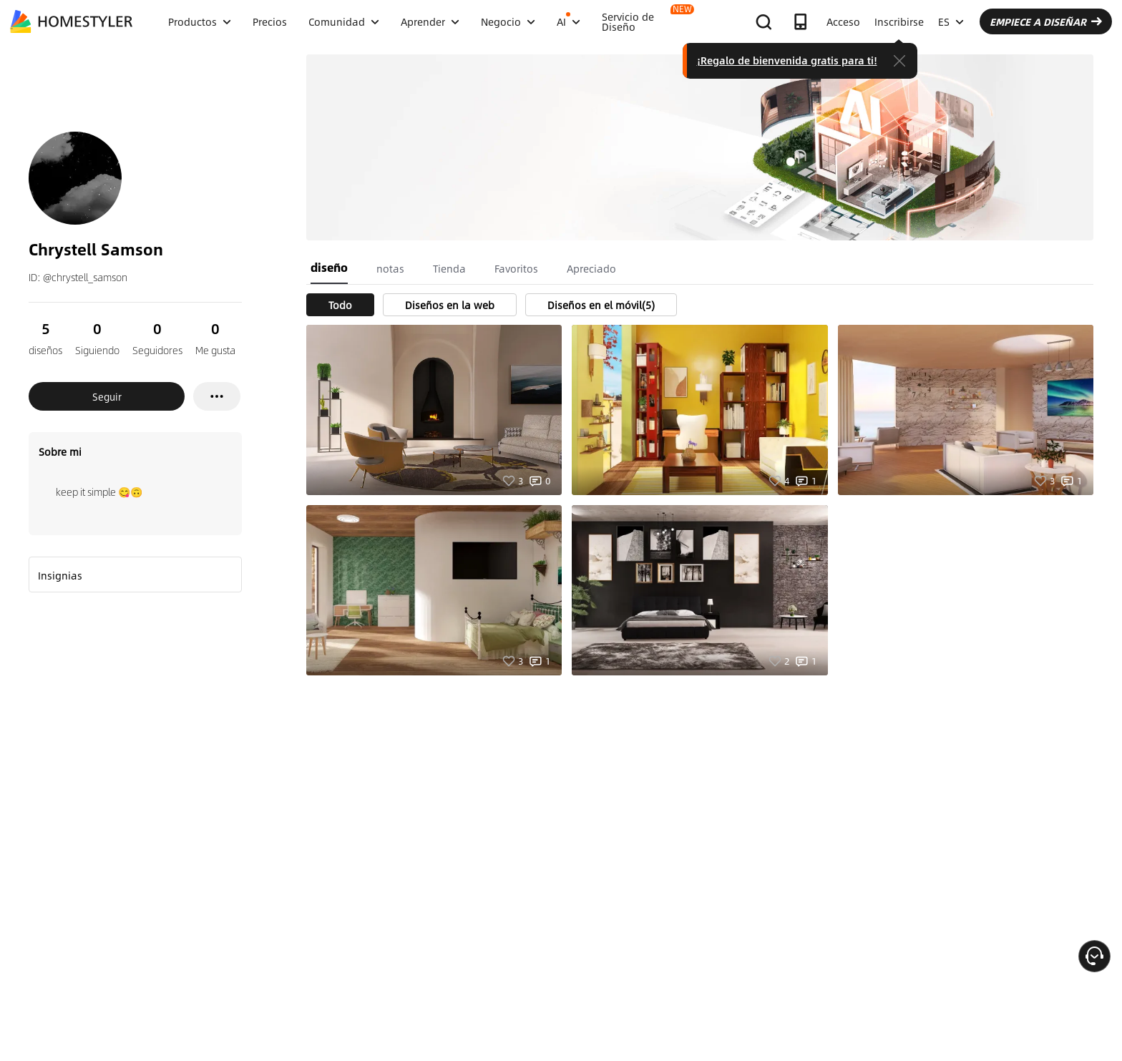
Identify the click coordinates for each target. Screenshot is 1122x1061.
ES (951, 21)
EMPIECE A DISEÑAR (1046, 21)
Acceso (843, 21)
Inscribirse (899, 21)
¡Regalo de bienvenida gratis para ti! (787, 60)
